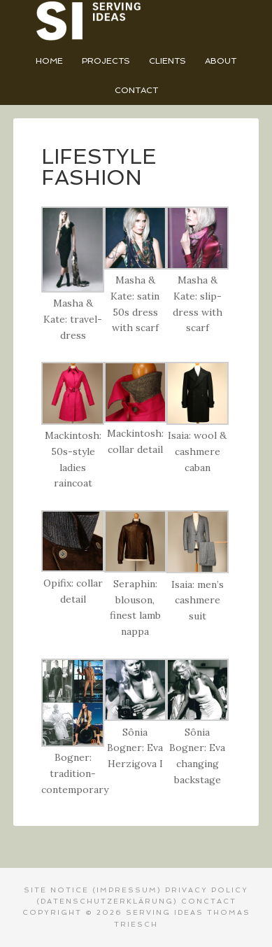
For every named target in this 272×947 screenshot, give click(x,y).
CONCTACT (208, 901)
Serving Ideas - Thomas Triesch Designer (135, 21)
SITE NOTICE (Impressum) (93, 890)
